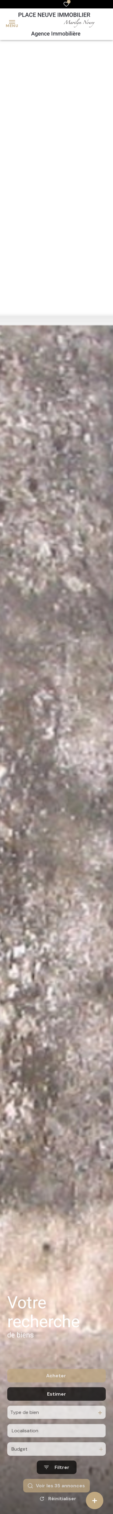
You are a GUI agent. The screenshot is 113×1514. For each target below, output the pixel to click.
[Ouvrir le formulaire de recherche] (57, 1493)
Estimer (56, 1419)
